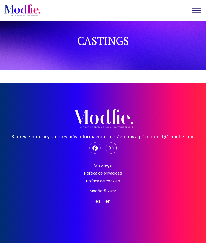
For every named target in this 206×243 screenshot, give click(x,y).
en (108, 201)
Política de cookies (103, 180)
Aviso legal (103, 165)
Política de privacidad (103, 173)
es (98, 201)
